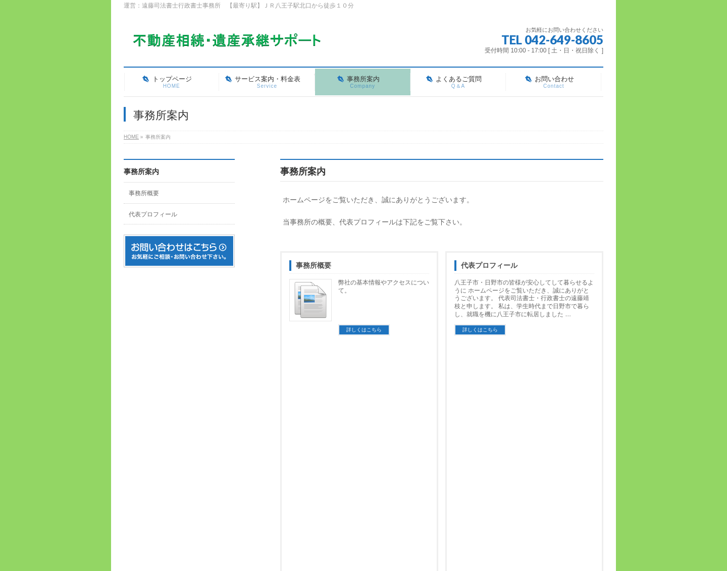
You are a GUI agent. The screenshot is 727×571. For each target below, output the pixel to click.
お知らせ (503, 439)
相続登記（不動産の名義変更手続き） (379, 453)
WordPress (317, 550)
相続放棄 (343, 473)
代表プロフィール (489, 265)
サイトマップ (225, 407)
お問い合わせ (350, 507)
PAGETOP (579, 379)
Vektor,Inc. (412, 550)
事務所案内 (141, 171)
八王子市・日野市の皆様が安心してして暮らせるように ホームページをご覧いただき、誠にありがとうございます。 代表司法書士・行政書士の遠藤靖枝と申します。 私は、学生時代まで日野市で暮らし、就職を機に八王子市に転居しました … (524, 298)
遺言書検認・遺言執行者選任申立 (374, 493)
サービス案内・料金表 (362, 439)
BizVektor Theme (364, 550)
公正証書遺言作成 (354, 483)
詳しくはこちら (364, 329)
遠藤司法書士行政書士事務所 (352, 540)
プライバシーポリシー (161, 407)
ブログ (284, 507)
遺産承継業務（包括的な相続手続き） (379, 463)
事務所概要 (313, 265)
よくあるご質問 (455, 439)
